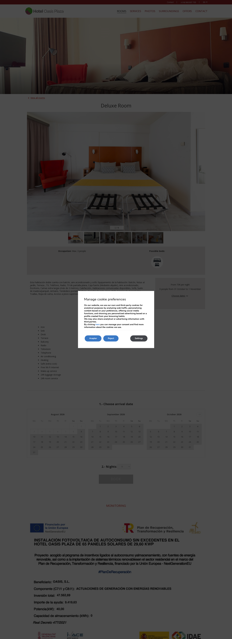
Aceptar (93, 338)
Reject (111, 338)
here (98, 324)
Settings (139, 338)
